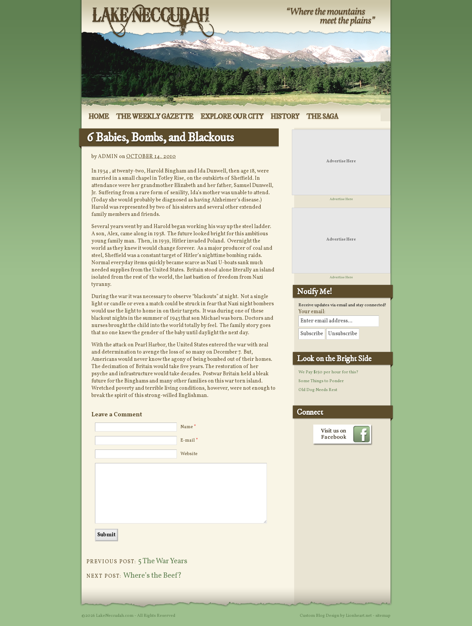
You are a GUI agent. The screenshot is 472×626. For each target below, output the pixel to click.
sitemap (382, 616)
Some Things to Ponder (321, 381)
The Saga (322, 116)
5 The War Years (162, 561)
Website (189, 454)
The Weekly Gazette (154, 116)
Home (98, 116)
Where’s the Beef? (152, 576)
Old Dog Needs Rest (317, 390)
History (285, 116)
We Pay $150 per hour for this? (328, 372)
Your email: (311, 311)
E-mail (189, 440)
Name (188, 427)
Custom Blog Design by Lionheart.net (336, 616)
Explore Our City (232, 116)
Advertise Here (341, 161)
